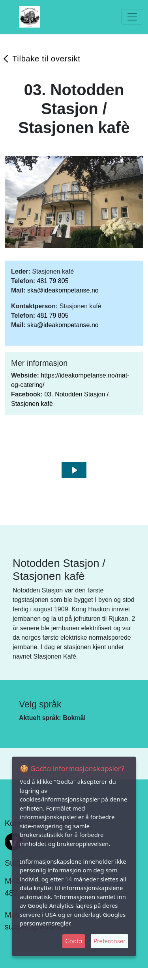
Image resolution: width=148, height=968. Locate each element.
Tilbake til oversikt (46, 58)
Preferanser (110, 941)
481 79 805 (52, 281)
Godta (73, 941)
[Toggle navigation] (132, 17)
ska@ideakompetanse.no (63, 290)
